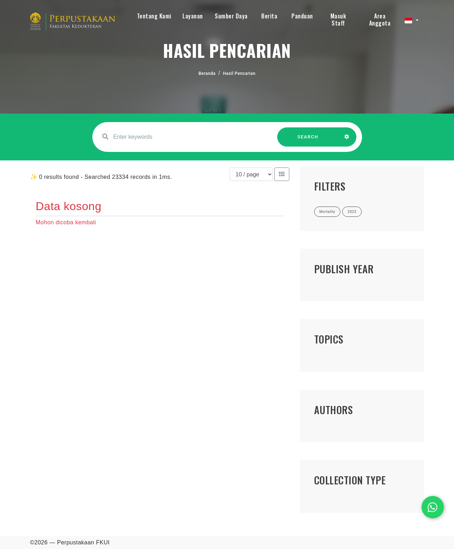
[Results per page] (251, 174)
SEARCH (308, 140)
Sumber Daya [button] (231, 16)
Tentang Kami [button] (154, 16)
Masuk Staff (338, 19)
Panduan (302, 16)
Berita (269, 16)
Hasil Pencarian (239, 73)
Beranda (206, 73)
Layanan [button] (192, 16)
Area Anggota (380, 19)
